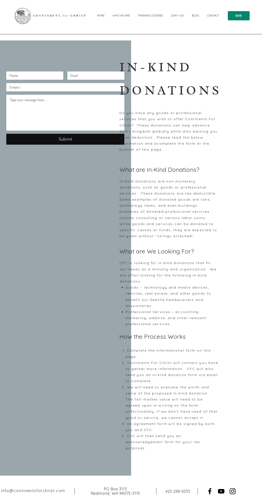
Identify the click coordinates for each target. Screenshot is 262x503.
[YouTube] (221, 491)
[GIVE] (239, 15)
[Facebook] (210, 491)
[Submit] (65, 139)
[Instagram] (233, 491)
